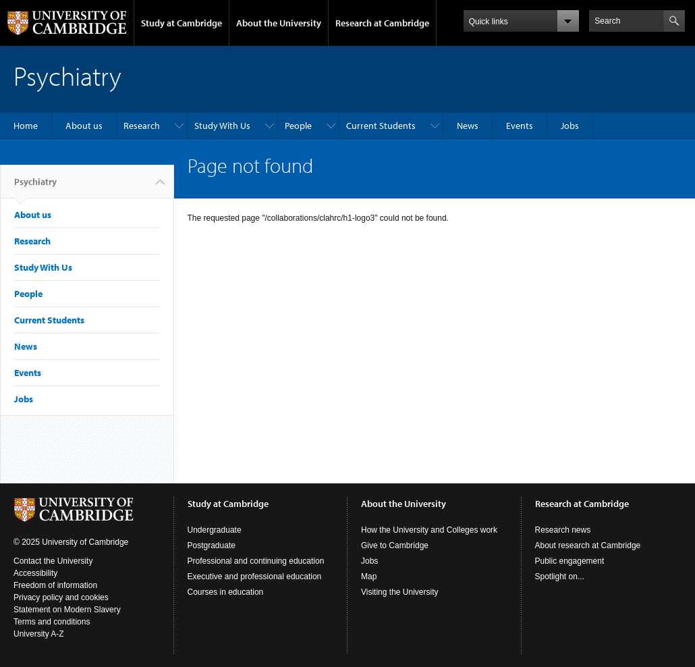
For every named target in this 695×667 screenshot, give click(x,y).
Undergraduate (215, 530)
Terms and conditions (51, 621)
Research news (563, 530)
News (467, 125)
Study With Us (222, 125)
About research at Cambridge (588, 545)
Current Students (381, 125)
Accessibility (35, 573)
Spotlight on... (559, 576)
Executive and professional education (255, 576)
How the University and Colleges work (429, 530)
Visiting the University (400, 592)
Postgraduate (211, 545)
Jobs (570, 125)
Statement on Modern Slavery (67, 609)
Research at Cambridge (382, 23)
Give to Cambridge (394, 545)
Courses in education (226, 592)
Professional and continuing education (256, 561)
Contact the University (52, 561)
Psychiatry (35, 187)
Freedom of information (55, 585)
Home (25, 125)
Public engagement (570, 561)
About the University (278, 23)
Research (141, 125)
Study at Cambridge (181, 23)
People (298, 125)
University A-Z (38, 634)
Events (519, 125)
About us (84, 125)
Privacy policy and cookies (61, 597)
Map (369, 576)
